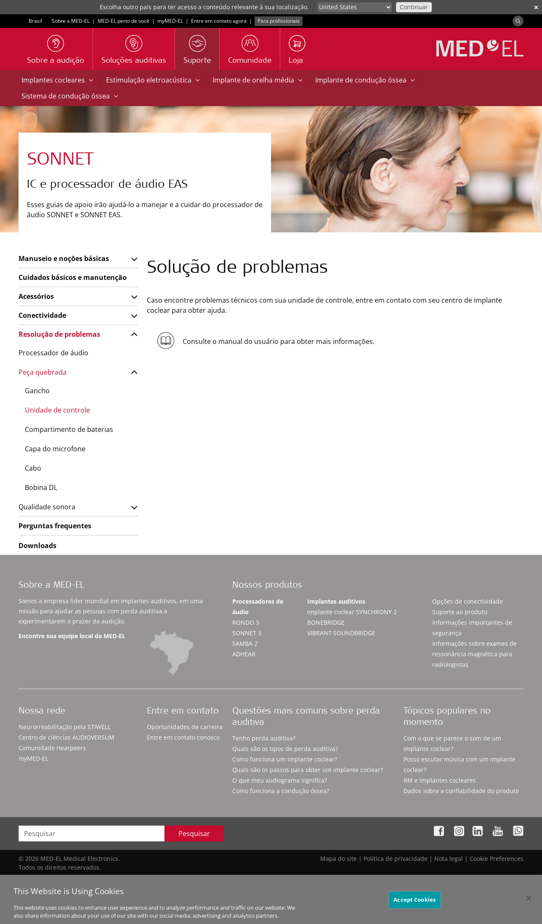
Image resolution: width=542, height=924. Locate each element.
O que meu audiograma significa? (279, 780)
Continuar (414, 7)
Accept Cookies (414, 904)
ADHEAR (243, 654)
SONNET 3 (246, 633)
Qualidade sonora (47, 506)
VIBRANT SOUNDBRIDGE (341, 633)
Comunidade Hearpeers (52, 748)
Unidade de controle (57, 410)
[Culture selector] (354, 7)
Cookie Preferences (496, 859)
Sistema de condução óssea (69, 96)
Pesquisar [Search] (194, 833)
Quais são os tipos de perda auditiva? (285, 749)
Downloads (37, 545)
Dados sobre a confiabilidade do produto (461, 791)
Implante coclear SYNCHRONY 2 (352, 612)
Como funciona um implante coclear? (284, 759)
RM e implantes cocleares (440, 780)
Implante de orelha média (257, 80)
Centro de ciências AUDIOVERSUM (66, 737)
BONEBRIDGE (326, 622)
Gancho (37, 390)
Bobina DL (41, 487)
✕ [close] (536, 7)
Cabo (33, 468)
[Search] (518, 21)
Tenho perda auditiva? (263, 738)
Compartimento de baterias (69, 429)
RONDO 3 (245, 622)
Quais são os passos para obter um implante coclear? (307, 770)
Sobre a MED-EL (71, 20)
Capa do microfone (55, 448)
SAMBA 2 (245, 643)
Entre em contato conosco (183, 737)
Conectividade (42, 315)
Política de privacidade (396, 859)
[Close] (528, 902)
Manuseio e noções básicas (64, 258)
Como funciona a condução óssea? (280, 791)
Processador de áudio (53, 352)
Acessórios (36, 296)
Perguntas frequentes (55, 525)
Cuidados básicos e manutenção (73, 277)
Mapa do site (338, 859)
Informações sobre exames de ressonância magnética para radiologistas (474, 653)
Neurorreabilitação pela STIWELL (65, 727)
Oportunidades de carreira (185, 727)
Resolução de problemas (59, 334)
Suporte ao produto (459, 612)
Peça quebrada (42, 372)
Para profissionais (279, 20)
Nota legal (448, 859)
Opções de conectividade (467, 601)
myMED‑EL (170, 20)
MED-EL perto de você (123, 20)
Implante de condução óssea (364, 80)
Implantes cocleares (57, 80)
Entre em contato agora (219, 20)
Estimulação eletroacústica (152, 80)
